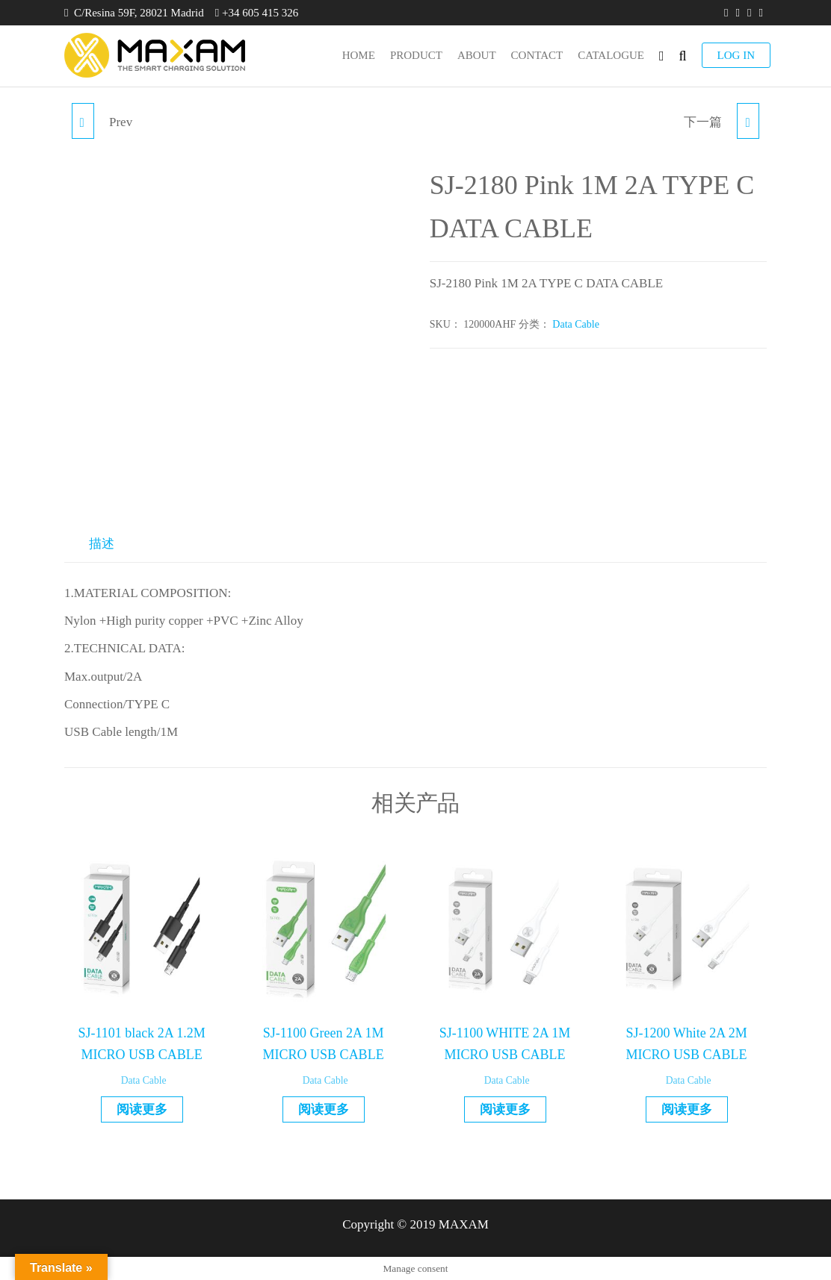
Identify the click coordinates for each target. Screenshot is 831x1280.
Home (358, 55)
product (416, 55)
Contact (537, 55)
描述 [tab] (101, 544)
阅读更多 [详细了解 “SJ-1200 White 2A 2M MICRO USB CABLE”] (686, 1109)
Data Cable (575, 324)
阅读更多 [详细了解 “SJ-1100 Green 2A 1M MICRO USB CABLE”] (323, 1109)
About (476, 55)
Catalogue (611, 55)
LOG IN (736, 55)
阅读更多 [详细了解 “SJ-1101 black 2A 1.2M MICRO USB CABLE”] (142, 1109)
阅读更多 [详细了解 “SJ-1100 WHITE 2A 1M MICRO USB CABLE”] (505, 1109)
